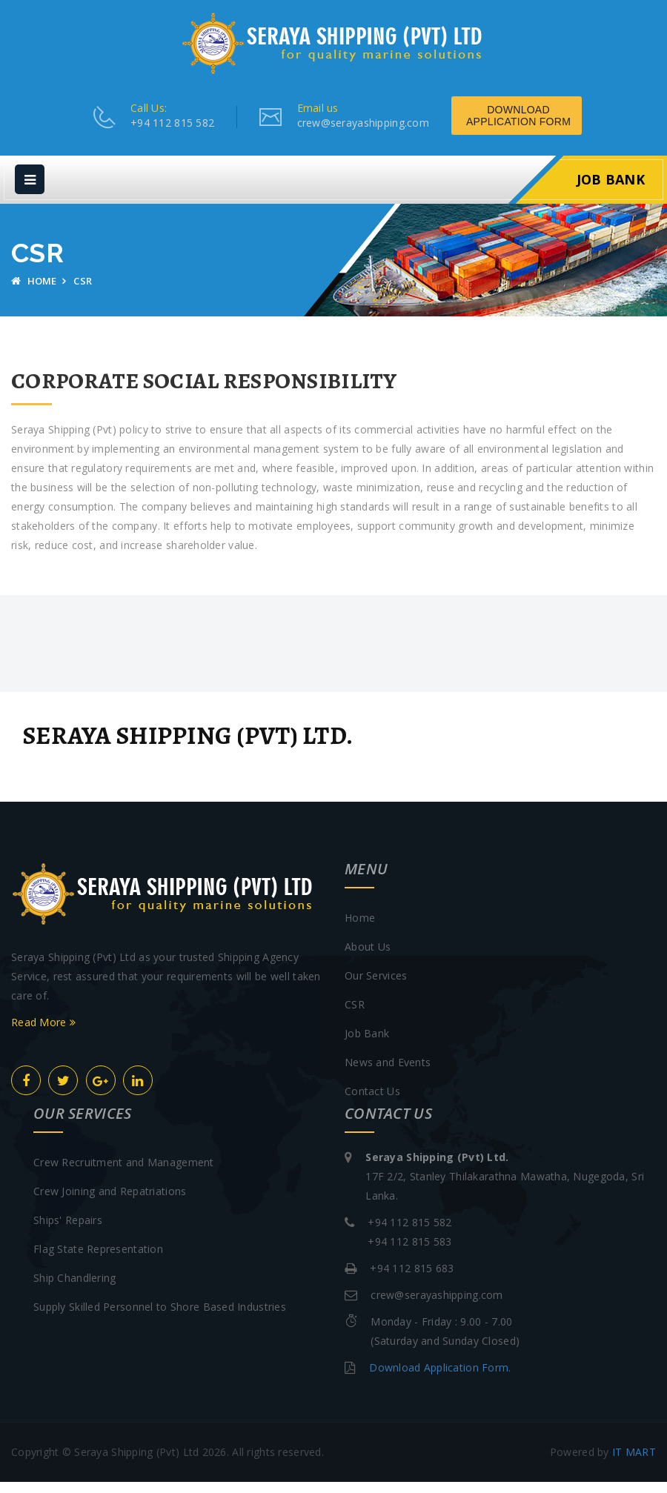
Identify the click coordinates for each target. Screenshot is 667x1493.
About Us (368, 958)
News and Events (388, 1073)
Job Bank (611, 190)
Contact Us (372, 1102)
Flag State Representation (98, 1260)
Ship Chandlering (74, 1289)
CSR (355, 1015)
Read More (43, 1033)
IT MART (634, 1463)
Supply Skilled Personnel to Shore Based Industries (159, 1318)
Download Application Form (555, 127)
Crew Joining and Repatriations (109, 1202)
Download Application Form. (440, 1378)
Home (34, 292)
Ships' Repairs (67, 1231)
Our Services (376, 987)
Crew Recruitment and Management (123, 1173)
